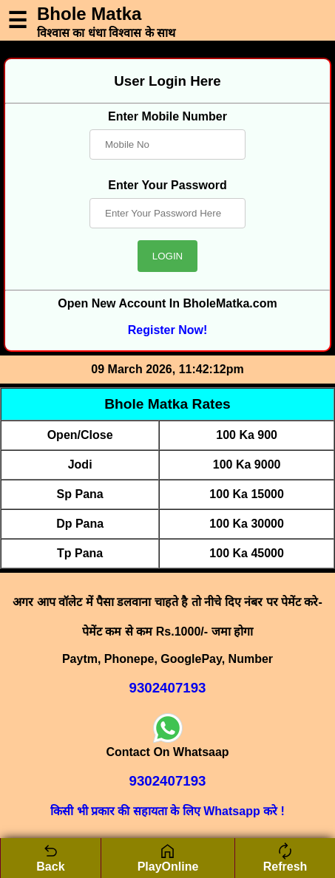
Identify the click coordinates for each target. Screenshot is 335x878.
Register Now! (168, 330)
